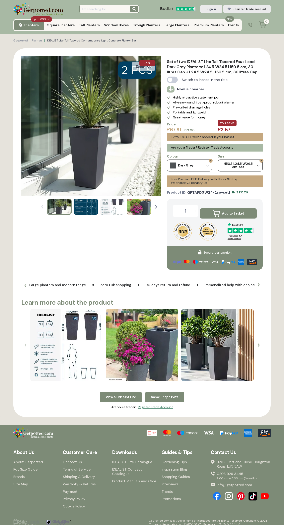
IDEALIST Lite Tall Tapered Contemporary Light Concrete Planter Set (91, 40)
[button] (156, 207)
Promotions (171, 495)
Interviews (170, 480)
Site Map (20, 480)
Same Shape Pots (166, 392)
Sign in (211, 9)
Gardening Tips (174, 458)
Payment (70, 488)
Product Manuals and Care (134, 477)
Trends (167, 488)
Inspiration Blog (174, 466)
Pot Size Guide (25, 466)
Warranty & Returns (79, 480)
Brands (19, 473)
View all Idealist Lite (119, 392)
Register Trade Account (215, 147)
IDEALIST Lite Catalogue (132, 458)
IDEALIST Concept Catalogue (127, 468)
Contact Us (72, 458)
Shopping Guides (176, 473)
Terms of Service (77, 466)
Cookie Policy (74, 502)
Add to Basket (228, 211)
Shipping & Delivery (79, 473)
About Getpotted (28, 458)
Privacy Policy (74, 495)
